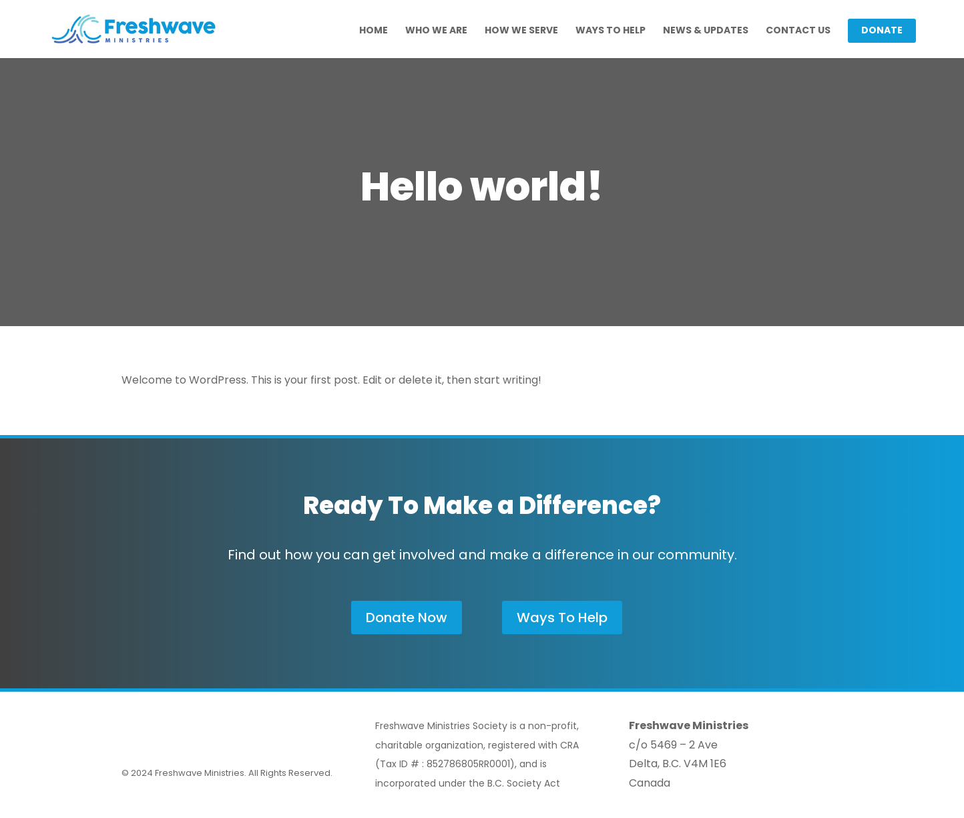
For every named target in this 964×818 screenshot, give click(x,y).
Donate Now (406, 617)
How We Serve (521, 31)
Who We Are (436, 31)
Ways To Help (610, 31)
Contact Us (798, 31)
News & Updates (705, 31)
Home (373, 31)
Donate (882, 31)
